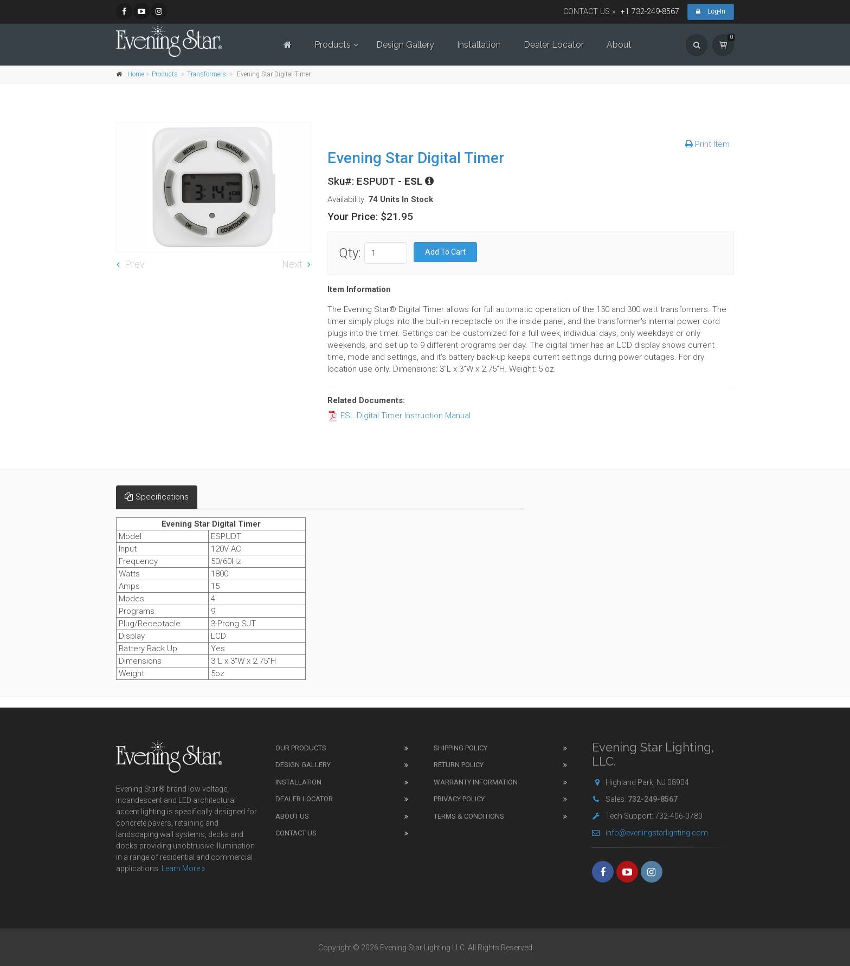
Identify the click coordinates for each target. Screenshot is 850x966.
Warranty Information (476, 782)
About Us (292, 816)
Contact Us (296, 833)
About (619, 45)
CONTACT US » (589, 11)
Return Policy (459, 765)
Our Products (300, 748)
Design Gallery (405, 45)
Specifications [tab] (157, 497)
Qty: (350, 253)
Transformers (206, 74)
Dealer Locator (554, 45)
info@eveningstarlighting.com (650, 832)
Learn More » (183, 868)
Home (135, 74)
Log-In (710, 11)
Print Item (707, 144)
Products (332, 45)
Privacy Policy (459, 799)
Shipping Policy (460, 748)
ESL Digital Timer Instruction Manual (399, 415)
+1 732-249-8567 (650, 11)
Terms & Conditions (469, 816)
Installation (479, 45)
